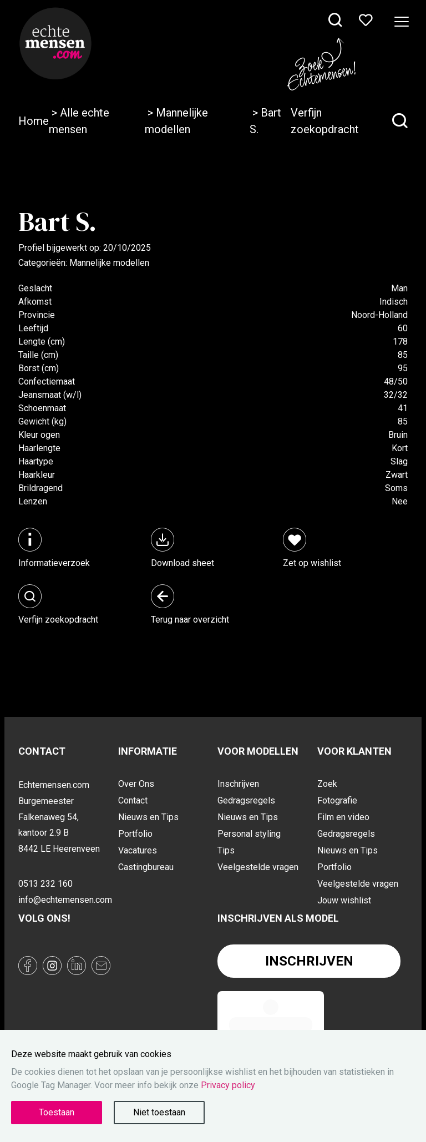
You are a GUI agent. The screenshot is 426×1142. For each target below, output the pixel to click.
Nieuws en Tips (148, 817)
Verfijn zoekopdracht (349, 121)
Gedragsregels (246, 800)
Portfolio (135, 833)
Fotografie (337, 800)
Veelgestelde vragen (257, 867)
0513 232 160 (45, 883)
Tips (226, 850)
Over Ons (136, 784)
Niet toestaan (159, 1112)
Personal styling (249, 833)
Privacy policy (228, 1085)
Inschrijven (238, 784)
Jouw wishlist (344, 900)
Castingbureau (146, 867)
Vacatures (137, 850)
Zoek (327, 784)
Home (33, 121)
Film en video (343, 817)
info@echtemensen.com (63, 900)
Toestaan (56, 1112)
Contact (133, 800)
